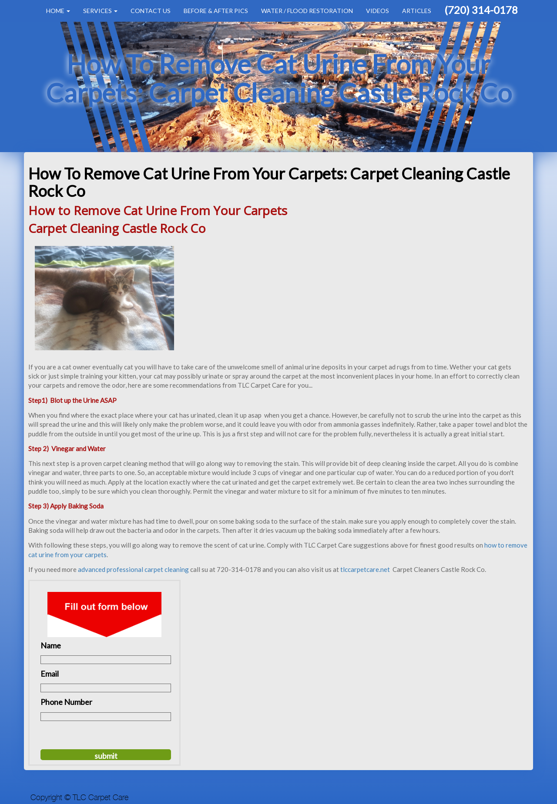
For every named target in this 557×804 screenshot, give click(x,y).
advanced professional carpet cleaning (133, 569)
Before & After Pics (216, 10)
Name (50, 645)
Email (49, 673)
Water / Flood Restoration (307, 10)
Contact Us (151, 10)
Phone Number (66, 702)
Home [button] (58, 10)
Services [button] (100, 10)
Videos (377, 10)
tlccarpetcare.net (365, 569)
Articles (416, 10)
